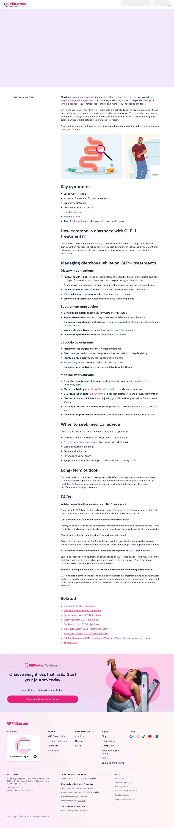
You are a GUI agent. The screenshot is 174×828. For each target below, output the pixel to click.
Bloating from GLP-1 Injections (80, 606)
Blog (104, 736)
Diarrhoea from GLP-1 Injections (81, 619)
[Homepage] (15, 4)
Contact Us (108, 745)
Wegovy (121, 100)
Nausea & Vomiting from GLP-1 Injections (86, 633)
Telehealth (53, 745)
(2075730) (84, 778)
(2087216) (84, 796)
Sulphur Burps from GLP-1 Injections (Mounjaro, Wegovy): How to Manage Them (107, 638)
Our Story (80, 736)
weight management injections (77, 100)
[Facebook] (131, 736)
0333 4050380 (17, 787)
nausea (77, 212)
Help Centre (108, 741)
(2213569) (82, 801)
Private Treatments (58, 741)
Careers (79, 741)
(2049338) (81, 788)
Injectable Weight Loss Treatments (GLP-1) (86, 628)
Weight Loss (70, 642)
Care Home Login (19, 756)
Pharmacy (53, 750)
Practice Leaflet (122, 795)
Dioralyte (95, 393)
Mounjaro (148, 100)
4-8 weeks (77, 484)
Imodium (139, 381)
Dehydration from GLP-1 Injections (82, 615)
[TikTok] (143, 736)
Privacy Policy (121, 778)
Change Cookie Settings (125, 799)
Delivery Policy (121, 787)
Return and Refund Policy (126, 791)
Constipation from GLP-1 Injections (82, 610)
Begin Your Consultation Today (42, 699)
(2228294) (87, 792)
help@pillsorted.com (24, 790)
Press (78, 745)
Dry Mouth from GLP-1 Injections (81, 624)
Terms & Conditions (123, 782)
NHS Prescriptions (57, 736)
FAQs (104, 758)
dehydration (78, 221)
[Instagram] (137, 736)
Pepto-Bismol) (98, 389)
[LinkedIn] (156, 736)
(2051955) (83, 810)
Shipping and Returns (113, 762)
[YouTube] (149, 736)
